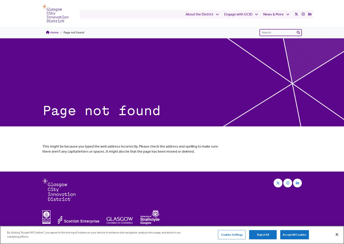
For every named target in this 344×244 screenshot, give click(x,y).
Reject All (263, 234)
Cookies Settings (232, 234)
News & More (262, 13)
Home (52, 32)
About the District (188, 13)
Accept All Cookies (294, 234)
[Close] (337, 234)
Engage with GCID (227, 13)
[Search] (280, 32)
